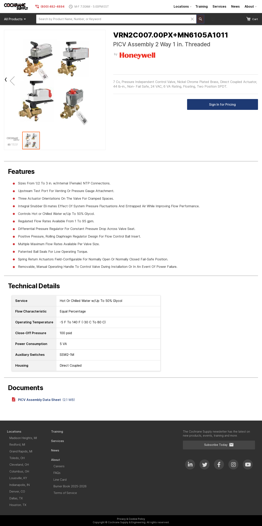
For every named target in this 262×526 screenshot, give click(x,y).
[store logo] (16, 6)
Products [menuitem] (15, 19)
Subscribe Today (219, 445)
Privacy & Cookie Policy (131, 518)
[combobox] (116, 19)
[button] (12, 80)
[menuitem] (182, 6)
